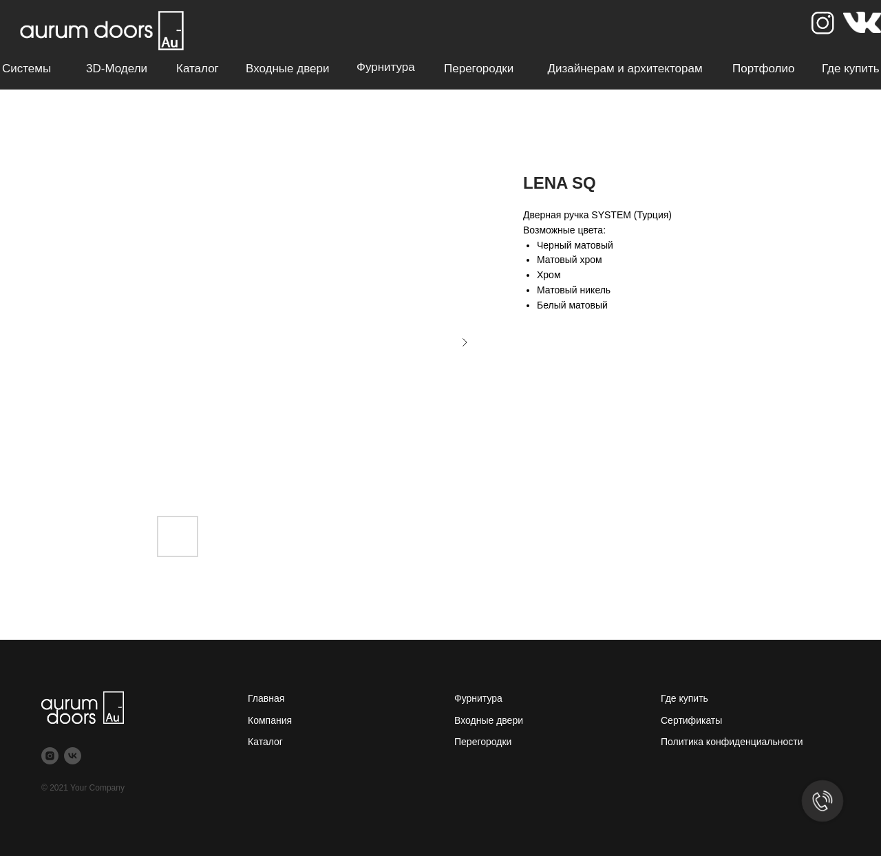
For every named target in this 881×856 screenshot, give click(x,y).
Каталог (197, 68)
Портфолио (763, 68)
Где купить (851, 68)
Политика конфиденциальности (732, 741)
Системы (26, 68)
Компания (270, 720)
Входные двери (287, 68)
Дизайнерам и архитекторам (624, 68)
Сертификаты (691, 720)
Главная (266, 698)
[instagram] (50, 755)
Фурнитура (386, 67)
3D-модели (116, 68)
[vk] (72, 755)
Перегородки (478, 68)
